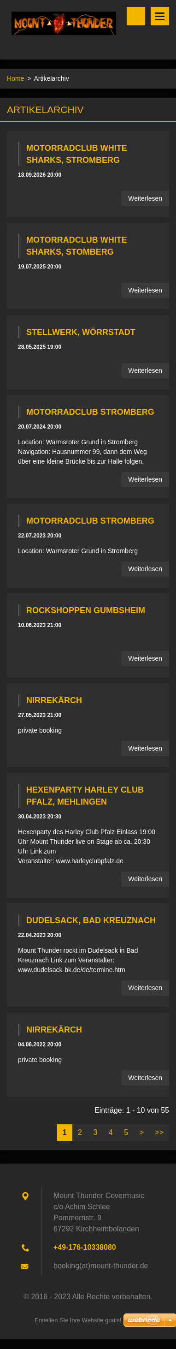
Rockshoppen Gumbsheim (85, 610)
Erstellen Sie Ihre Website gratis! (78, 1320)
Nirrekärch (54, 700)
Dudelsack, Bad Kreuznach (91, 920)
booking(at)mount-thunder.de (100, 1266)
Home (15, 78)
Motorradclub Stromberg (90, 412)
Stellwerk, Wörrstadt (80, 332)
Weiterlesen (145, 198)
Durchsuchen (136, 16)
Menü (160, 16)
